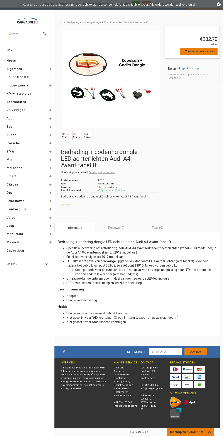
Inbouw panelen (18, 85)
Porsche (13, 143)
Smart (11, 176)
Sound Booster (18, 77)
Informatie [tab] (75, 227)
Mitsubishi (15, 234)
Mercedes (14, 168)
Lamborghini (16, 209)
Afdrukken (175, 77)
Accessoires (16, 102)
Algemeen (14, 69)
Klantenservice (122, 395)
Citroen (12, 184)
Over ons (119, 367)
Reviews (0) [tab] (116, 227)
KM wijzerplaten (19, 93)
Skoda (12, 135)
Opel (10, 192)
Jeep (10, 225)
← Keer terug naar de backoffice (41, 4)
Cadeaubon (15, 250)
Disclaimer (120, 378)
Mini (10, 159)
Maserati (13, 242)
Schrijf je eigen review (102, 172)
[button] (50, 70)
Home (11, 60)
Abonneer (196, 351)
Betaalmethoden (123, 385)
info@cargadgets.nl (125, 406)
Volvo (11, 217)
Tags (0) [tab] (157, 227)
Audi (10, 118)
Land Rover (15, 201)
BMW (10, 151)
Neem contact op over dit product (189, 74)
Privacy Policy (122, 381)
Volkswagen (16, 110)
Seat (10, 126)
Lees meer (66, 204)
